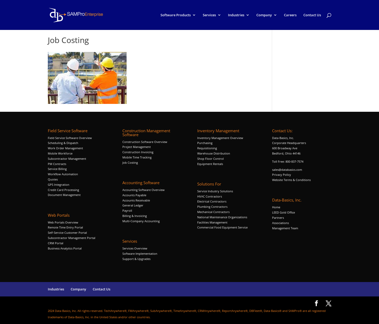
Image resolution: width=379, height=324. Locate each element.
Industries (236, 15)
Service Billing (57, 169)
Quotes (53, 179)
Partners (278, 218)
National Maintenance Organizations (222, 217)
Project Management (136, 147)
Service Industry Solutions (215, 191)
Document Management (64, 195)
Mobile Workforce (60, 153)
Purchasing (204, 143)
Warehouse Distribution (213, 153)
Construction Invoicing (138, 152)
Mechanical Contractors (213, 212)
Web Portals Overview (63, 222)
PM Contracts (57, 164)
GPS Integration (58, 185)
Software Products (175, 15)
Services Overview (134, 248)
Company (264, 15)
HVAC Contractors (209, 196)
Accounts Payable (134, 195)
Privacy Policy (281, 175)
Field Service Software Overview (70, 138)
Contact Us (312, 15)
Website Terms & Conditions (291, 180)
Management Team (285, 228)
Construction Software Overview (144, 142)
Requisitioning (207, 148)
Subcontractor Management (67, 159)
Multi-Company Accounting (141, 221)
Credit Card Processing (63, 190)
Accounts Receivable (136, 200)
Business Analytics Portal (65, 248)
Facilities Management (212, 222)
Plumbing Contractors (212, 207)
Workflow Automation (63, 174)
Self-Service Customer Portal (67, 233)
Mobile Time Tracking (137, 157)
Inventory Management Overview (220, 138)
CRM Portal (55, 243)
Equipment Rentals (210, 164)
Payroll (127, 211)
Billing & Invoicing (134, 216)
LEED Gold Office (283, 212)
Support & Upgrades (136, 259)
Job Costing (130, 162)
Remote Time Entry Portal (65, 227)
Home (276, 207)
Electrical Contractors (211, 201)
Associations (280, 223)
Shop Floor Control (210, 159)
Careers (290, 15)
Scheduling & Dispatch (63, 143)
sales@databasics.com (287, 170)
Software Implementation (139, 254)
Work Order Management (65, 148)
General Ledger (132, 205)
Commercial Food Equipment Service (222, 227)
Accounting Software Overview (143, 190)
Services (209, 15)
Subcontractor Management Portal (71, 238)
